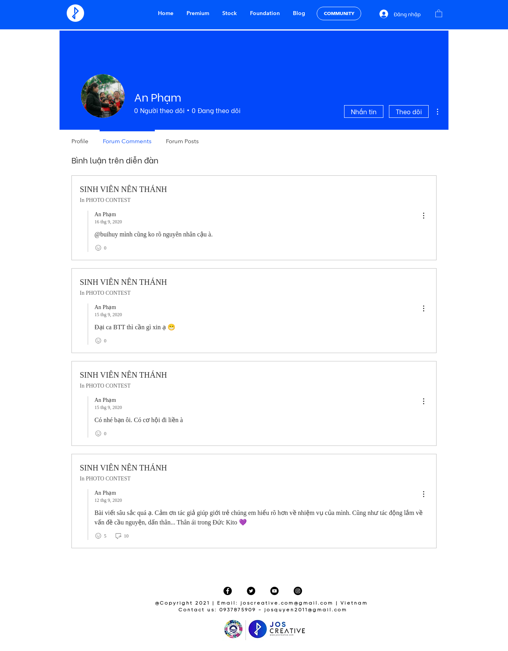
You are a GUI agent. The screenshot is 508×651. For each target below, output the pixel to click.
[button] (438, 13)
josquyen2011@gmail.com (305, 610)
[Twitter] (251, 591)
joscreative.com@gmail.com (287, 603)
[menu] (423, 216)
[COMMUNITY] (339, 13)
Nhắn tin (364, 111)
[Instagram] (298, 591)
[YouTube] (274, 591)
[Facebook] (227, 591)
